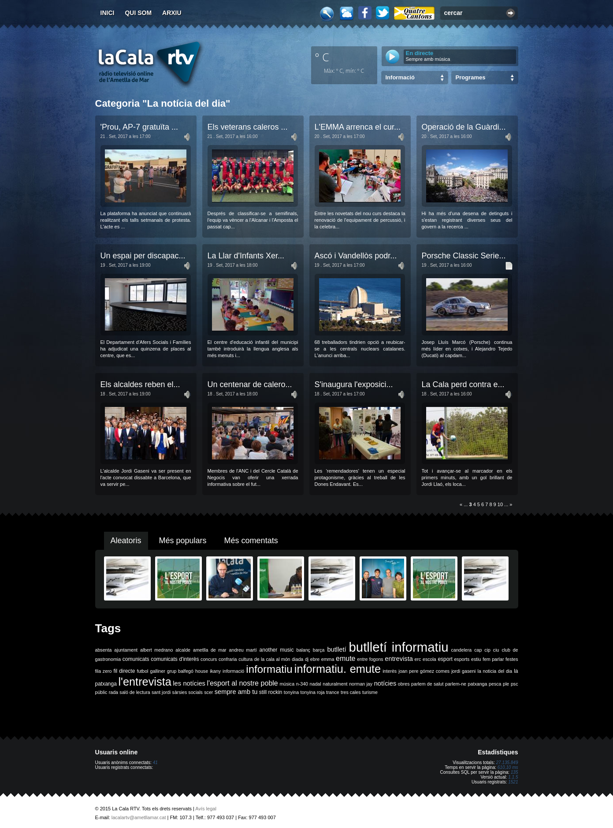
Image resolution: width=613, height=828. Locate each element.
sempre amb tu (236, 691)
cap (478, 650)
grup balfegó (180, 671)
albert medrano (156, 650)
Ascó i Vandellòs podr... (356, 255)
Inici (107, 12)
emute (345, 658)
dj (306, 659)
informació (233, 671)
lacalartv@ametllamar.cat (138, 817)
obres (404, 683)
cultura (245, 659)
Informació (400, 77)
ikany (215, 671)
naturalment (335, 683)
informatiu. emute (337, 669)
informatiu (269, 669)
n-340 (302, 683)
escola (429, 659)
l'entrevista (144, 681)
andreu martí (243, 650)
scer (208, 692)
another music (277, 650)
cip (487, 650)
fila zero (103, 671)
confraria (228, 659)
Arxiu (172, 12)
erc (418, 659)
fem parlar (493, 659)
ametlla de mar (210, 650)
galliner (157, 671)
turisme (370, 692)
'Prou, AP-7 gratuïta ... (139, 127)
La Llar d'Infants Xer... (246, 255)
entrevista (399, 658)
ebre (315, 659)
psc (514, 683)
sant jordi (161, 692)
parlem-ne (455, 683)
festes (511, 659)
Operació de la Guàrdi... (464, 127)
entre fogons (370, 659)
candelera (461, 650)
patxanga (477, 683)
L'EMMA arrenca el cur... (358, 127)
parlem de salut (427, 683)
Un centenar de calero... (250, 384)
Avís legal (205, 808)
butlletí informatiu (399, 647)
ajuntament (125, 650)
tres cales (351, 692)
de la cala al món (272, 659)
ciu (496, 650)
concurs (209, 659)
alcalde (182, 650)
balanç (303, 650)
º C (322, 56)
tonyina (291, 692)
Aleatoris (126, 540)
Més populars (183, 540)
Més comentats (251, 540)
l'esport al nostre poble (242, 683)
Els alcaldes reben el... (140, 384)
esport (445, 659)
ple (506, 683)
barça (319, 650)
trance (332, 692)
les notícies (189, 683)
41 (155, 762)
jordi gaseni (463, 671)
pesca (495, 683)
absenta (103, 650)
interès (390, 671)
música (286, 683)
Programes (471, 77)
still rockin (270, 692)
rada (113, 692)
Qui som (138, 12)
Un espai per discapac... (143, 255)
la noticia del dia (495, 671)
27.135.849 (507, 762)
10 (500, 504)
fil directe (124, 671)
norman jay (360, 683)
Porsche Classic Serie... (464, 255)
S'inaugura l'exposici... (354, 384)
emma (327, 659)
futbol (142, 671)
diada (297, 659)
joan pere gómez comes (424, 671)
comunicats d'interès (175, 659)
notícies (385, 683)
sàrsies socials (187, 692)
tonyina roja (313, 692)
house (201, 671)
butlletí (336, 649)
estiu (476, 659)
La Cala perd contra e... (463, 384)
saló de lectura (134, 692)
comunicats (136, 659)
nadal (315, 683)
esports (461, 659)
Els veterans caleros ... (248, 127)
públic (101, 692)
